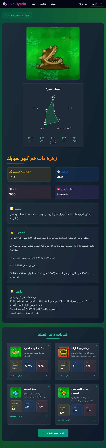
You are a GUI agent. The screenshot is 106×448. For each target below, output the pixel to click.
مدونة (53, 3)
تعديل (33, 3)
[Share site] (83, 3)
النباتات (43, 3)
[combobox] (97, 4)
